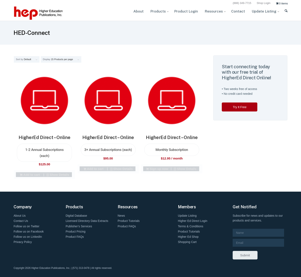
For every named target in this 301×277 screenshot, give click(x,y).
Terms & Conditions (190, 226)
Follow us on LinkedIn (28, 236)
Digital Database (76, 215)
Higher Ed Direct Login (192, 221)
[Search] (283, 13)
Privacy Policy (23, 242)
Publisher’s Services (79, 226)
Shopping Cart (187, 242)
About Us (20, 215)
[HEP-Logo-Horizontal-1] (39, 13)
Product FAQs (75, 236)
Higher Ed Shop (188, 236)
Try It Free (239, 107)
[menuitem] (243, 3)
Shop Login (263, 3)
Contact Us (21, 221)
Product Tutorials (129, 221)
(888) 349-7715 (242, 3)
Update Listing (187, 215)
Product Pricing (75, 231)
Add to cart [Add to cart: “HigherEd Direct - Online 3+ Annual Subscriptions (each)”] (93, 169)
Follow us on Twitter (26, 226)
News (121, 215)
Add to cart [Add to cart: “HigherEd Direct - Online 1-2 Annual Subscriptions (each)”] (30, 175)
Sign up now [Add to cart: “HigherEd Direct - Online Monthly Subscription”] (157, 169)
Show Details (58, 175)
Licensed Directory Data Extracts (87, 221)
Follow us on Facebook (29, 231)
